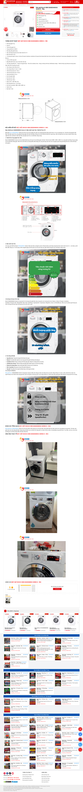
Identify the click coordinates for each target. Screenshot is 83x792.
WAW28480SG (21, 245)
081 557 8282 (66, 13)
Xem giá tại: (25, 2)
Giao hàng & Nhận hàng (27, 778)
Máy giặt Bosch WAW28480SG (12, 428)
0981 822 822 (66, 20)
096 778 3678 (66, 9)
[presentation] (4, 19)
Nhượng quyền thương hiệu (28, 780)
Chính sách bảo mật (45, 774)
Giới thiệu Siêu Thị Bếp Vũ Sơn (28, 774)
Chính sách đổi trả (45, 781)
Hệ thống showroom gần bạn (67, 7)
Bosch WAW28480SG (14, 132)
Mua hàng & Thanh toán (46, 776)
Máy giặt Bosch (8, 372)
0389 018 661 (66, 29)
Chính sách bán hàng (45, 778)
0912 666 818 (66, 17)
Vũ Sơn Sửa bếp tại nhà (27, 776)
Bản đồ (69, 15)
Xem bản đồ (24, 638)
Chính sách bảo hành (45, 780)
